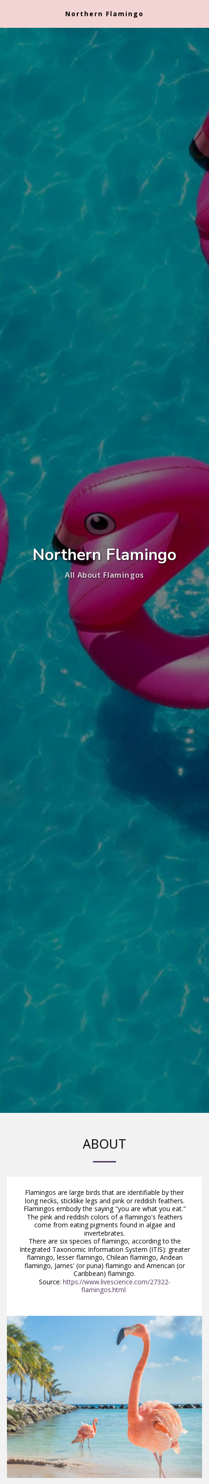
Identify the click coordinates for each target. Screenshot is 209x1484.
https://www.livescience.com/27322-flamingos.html (117, 1286)
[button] (10, 13)
